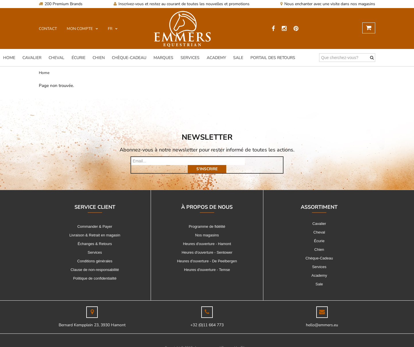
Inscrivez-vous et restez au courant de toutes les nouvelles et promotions (182, 4)
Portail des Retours (272, 57)
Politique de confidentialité (94, 270)
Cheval (56, 57)
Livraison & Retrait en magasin (94, 227)
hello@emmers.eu (322, 317)
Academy (216, 57)
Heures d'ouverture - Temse (207, 261)
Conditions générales (94, 253)
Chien (99, 57)
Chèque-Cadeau (129, 57)
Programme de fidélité (207, 218)
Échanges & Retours (95, 236)
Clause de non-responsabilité (94, 261)
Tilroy (245, 339)
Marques (163, 57)
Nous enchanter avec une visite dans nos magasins (327, 4)
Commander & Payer (94, 218)
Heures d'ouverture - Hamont (207, 236)
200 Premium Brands (61, 4)
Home (9, 57)
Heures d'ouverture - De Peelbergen (207, 253)
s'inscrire (264, 161)
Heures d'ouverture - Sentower (207, 244)
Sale (238, 57)
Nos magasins (207, 227)
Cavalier (31, 57)
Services (190, 57)
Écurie (78, 57)
